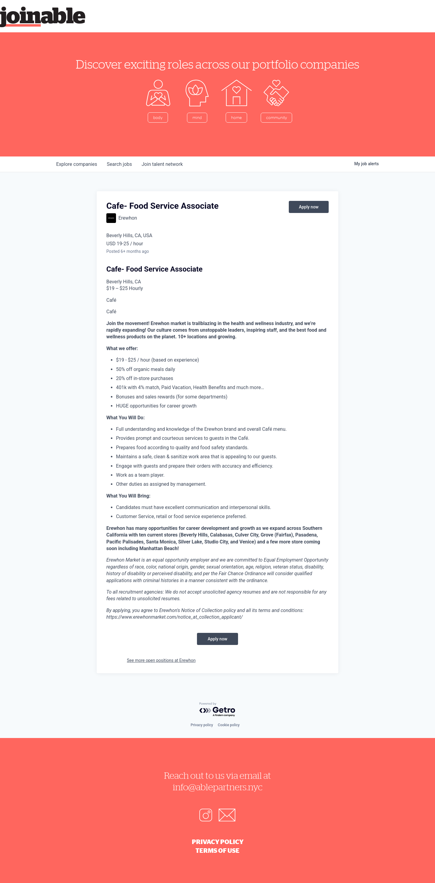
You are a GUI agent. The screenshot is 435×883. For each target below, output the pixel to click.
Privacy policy (202, 725)
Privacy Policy (217, 841)
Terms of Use (217, 850)
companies (76, 164)
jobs (119, 164)
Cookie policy (229, 725)
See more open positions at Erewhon (161, 660)
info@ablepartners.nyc (218, 786)
